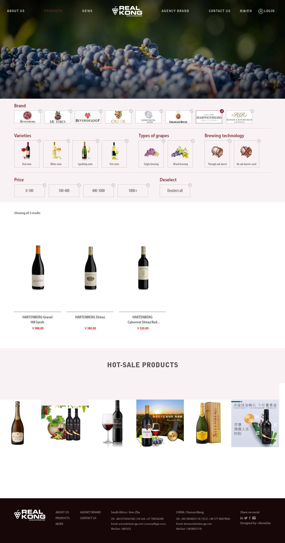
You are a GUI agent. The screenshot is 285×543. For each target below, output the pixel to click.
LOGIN (260, 11)
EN (249, 11)
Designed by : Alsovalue (255, 523)
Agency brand (175, 11)
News (87, 11)
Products (53, 11)
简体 (243, 11)
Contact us (219, 11)
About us (16, 11)
